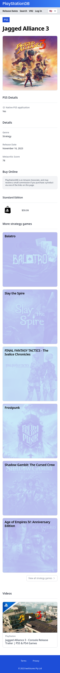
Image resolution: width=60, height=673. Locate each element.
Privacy (36, 660)
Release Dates (10, 10)
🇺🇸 (53, 11)
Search (23, 10)
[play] (30, 617)
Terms (23, 660)
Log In (38, 10)
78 (4, 160)
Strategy (7, 136)
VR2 (31, 10)
